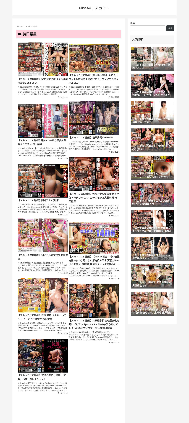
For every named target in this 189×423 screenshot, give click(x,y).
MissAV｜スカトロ (94, 409)
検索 (132, 23)
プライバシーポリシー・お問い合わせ (95, 419)
